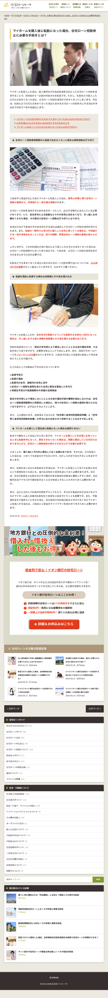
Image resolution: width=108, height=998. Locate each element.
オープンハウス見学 (16, 831)
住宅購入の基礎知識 (17, 801)
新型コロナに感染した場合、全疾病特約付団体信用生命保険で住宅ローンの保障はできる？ (34, 683)
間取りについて (14, 878)
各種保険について (16, 872)
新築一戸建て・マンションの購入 (23, 813)
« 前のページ (13, 716)
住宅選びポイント (16, 807)
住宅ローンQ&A (15, 745)
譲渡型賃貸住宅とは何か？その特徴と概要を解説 (43, 931)
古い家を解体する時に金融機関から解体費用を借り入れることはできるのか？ (34, 666)
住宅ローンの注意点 (30, 15)
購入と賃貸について (17, 837)
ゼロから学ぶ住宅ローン (19, 733)
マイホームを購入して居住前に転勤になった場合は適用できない (49, 131)
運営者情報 (54, 985)
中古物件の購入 (15, 825)
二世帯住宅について (16, 861)
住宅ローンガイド (16, 739)
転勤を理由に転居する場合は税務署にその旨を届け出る (45, 127)
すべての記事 (16, 15)
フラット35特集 (15, 786)
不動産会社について (16, 849)
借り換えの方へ (15, 769)
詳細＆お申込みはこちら (56, 628)
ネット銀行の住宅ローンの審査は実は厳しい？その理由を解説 (49, 959)
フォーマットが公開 (27, 358)
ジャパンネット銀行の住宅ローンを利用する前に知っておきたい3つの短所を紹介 (83, 683)
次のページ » (94, 716)
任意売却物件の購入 (16, 866)
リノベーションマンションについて (23, 819)
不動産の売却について (18, 843)
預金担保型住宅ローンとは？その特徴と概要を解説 (44, 917)
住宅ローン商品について (19, 757)
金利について (14, 780)
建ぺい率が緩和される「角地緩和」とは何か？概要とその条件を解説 (53, 902)
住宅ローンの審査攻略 (18, 774)
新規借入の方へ (15, 763)
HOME (6, 15)
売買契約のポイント (17, 855)
